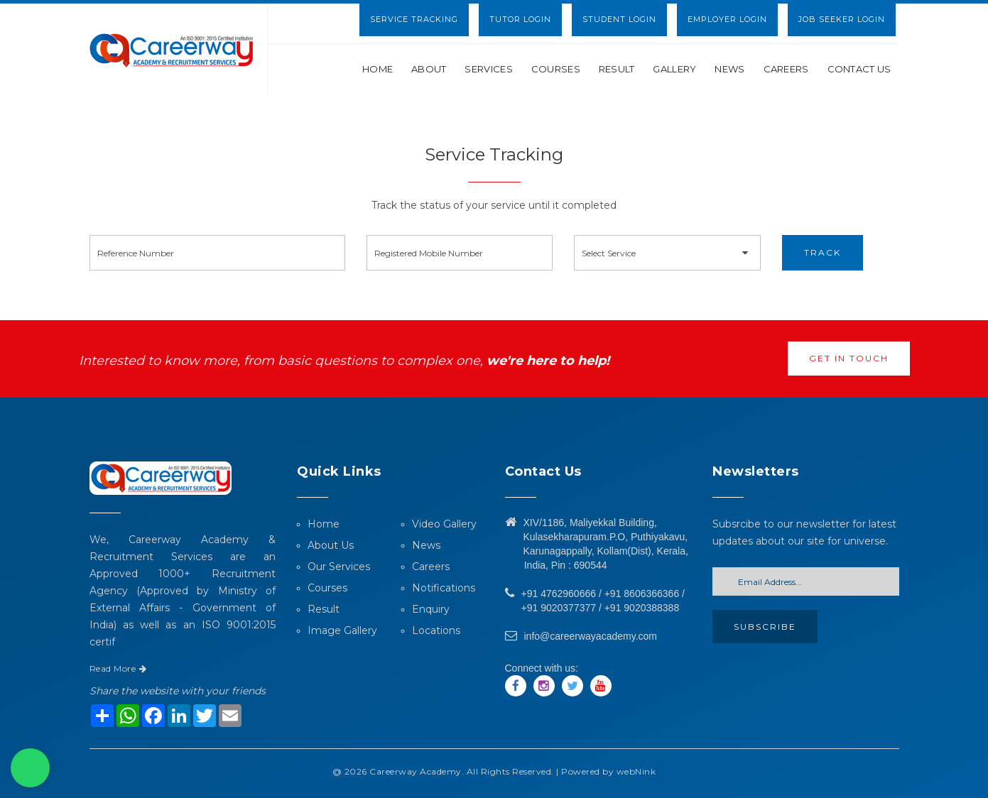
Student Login (619, 19)
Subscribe (765, 626)
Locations (436, 630)
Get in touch (849, 358)
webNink (636, 771)
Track (822, 252)
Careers (786, 69)
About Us (331, 545)
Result (617, 69)
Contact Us (859, 69)
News (729, 69)
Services (488, 69)
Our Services (339, 566)
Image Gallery (342, 630)
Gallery (674, 69)
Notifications (443, 587)
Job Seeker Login (841, 19)
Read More (118, 668)
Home (377, 69)
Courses (555, 69)
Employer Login (727, 19)
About (429, 69)
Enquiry (431, 609)
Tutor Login (520, 19)
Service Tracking (414, 19)
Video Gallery (444, 524)
